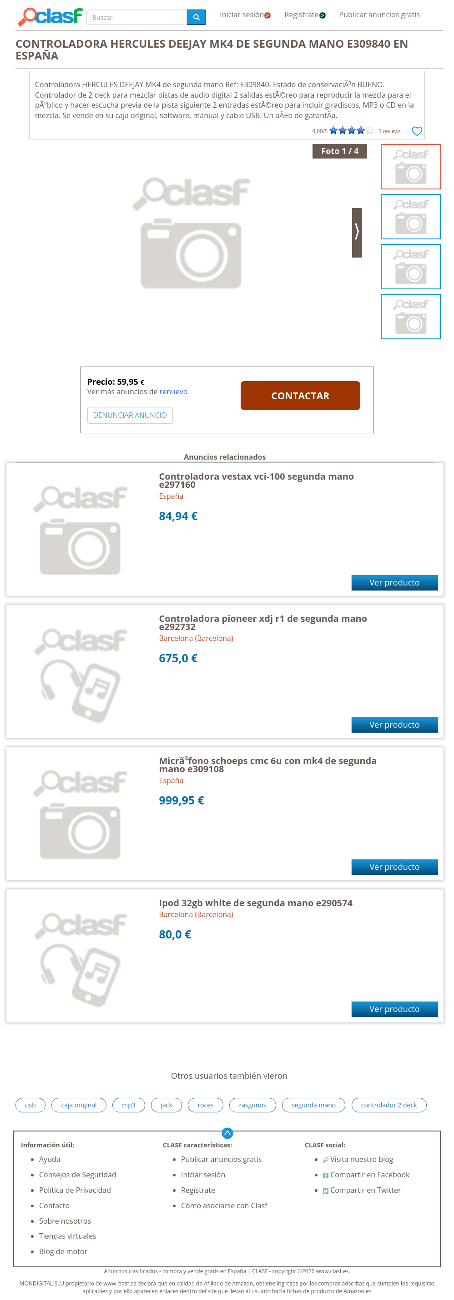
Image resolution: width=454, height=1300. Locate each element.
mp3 (129, 1105)
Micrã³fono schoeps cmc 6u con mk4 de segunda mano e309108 (268, 764)
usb (30, 1105)
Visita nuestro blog (358, 1159)
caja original (78, 1105)
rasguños (252, 1105)
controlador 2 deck (389, 1105)
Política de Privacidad (75, 1190)
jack (166, 1105)
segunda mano (314, 1105)
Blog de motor (63, 1251)
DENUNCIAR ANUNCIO (130, 415)
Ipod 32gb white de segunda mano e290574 (256, 903)
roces (205, 1105)
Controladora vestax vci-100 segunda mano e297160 (256, 480)
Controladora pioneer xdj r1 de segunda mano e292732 (263, 622)
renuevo (174, 392)
